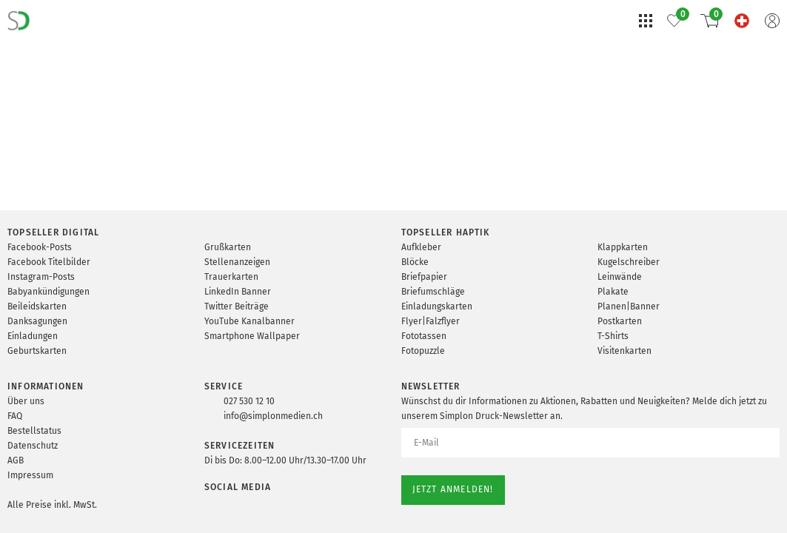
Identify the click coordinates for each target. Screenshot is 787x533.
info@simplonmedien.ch (273, 416)
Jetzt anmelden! (453, 489)
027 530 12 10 (249, 401)
